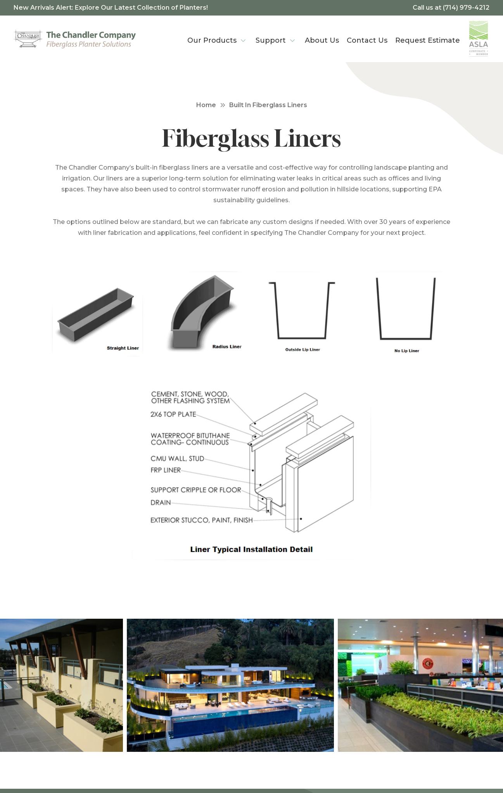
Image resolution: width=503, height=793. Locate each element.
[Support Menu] (292, 39)
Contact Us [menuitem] (367, 40)
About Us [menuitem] (322, 40)
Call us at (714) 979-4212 (451, 7)
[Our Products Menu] (243, 39)
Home (206, 105)
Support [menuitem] (271, 40)
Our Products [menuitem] (212, 40)
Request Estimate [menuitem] (427, 40)
